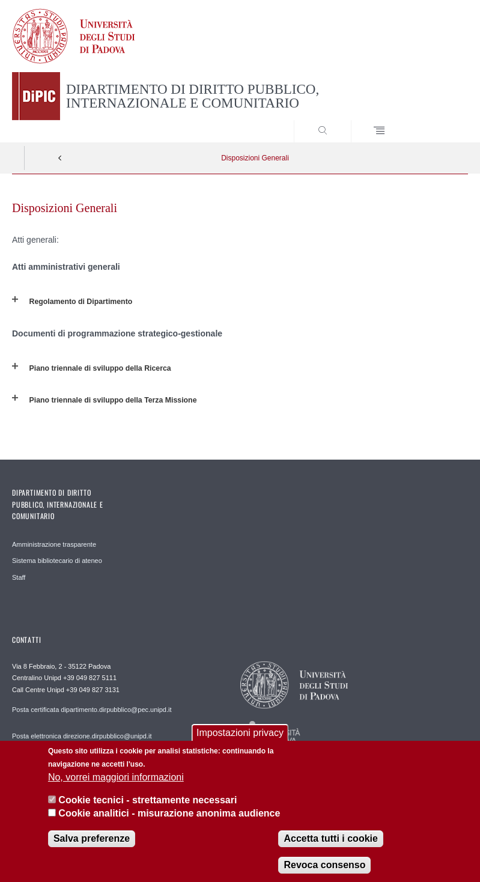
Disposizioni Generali (255, 158)
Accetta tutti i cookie (330, 846)
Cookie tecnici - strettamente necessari (147, 807)
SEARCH (436, 119)
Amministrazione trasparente (54, 544)
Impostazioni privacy (240, 740)
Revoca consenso (324, 872)
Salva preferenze (91, 846)
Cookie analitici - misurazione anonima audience (169, 820)
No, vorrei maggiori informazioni (116, 784)
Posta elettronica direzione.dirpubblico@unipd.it (82, 736)
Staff (18, 577)
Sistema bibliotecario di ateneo (57, 560)
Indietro (60, 158)
